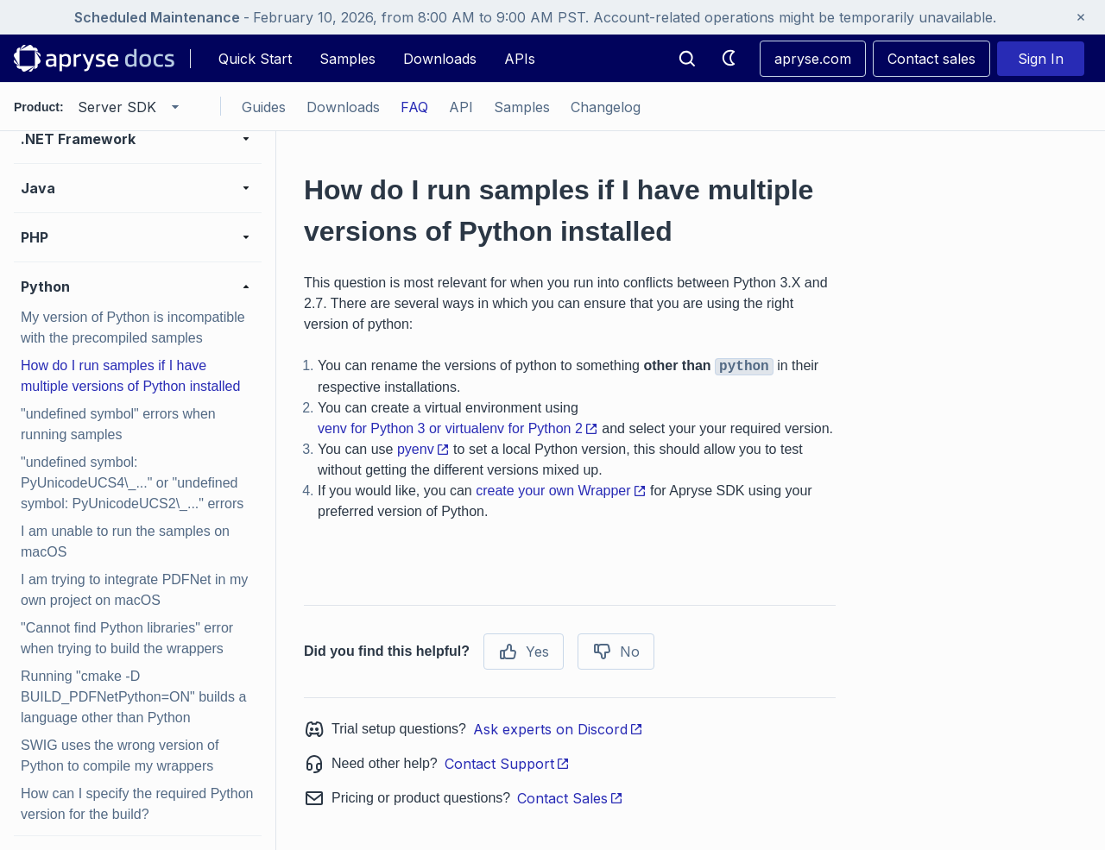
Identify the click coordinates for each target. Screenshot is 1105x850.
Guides (264, 107)
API (461, 107)
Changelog (606, 107)
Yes (523, 651)
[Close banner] (1080, 17)
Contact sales (931, 58)
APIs (519, 58)
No (616, 651)
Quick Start (255, 58)
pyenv (423, 449)
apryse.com (812, 58)
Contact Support (507, 763)
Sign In (1041, 58)
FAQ (414, 107)
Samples (347, 58)
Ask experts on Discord (558, 729)
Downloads (440, 58)
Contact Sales (570, 798)
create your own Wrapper (561, 490)
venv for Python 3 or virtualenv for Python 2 (458, 428)
